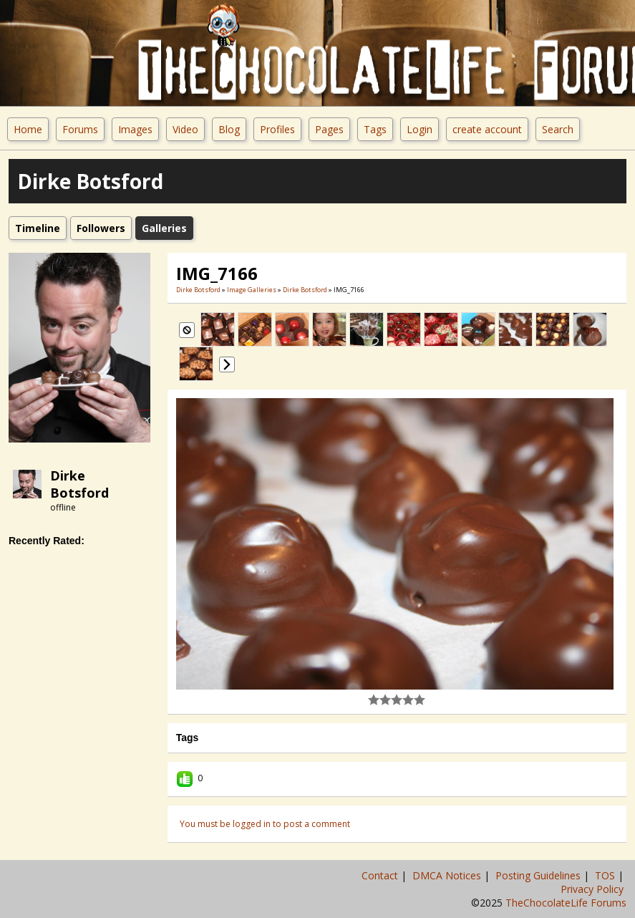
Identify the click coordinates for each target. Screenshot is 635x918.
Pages (329, 129)
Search (557, 129)
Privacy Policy (593, 889)
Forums (80, 129)
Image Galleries (251, 289)
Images (135, 129)
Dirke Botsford (79, 484)
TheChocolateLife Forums (565, 902)
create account (487, 129)
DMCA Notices (448, 875)
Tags (375, 129)
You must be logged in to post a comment (265, 824)
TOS (606, 875)
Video (185, 129)
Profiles (277, 129)
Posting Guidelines (539, 875)
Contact (381, 875)
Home (28, 129)
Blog (229, 129)
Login (419, 129)
